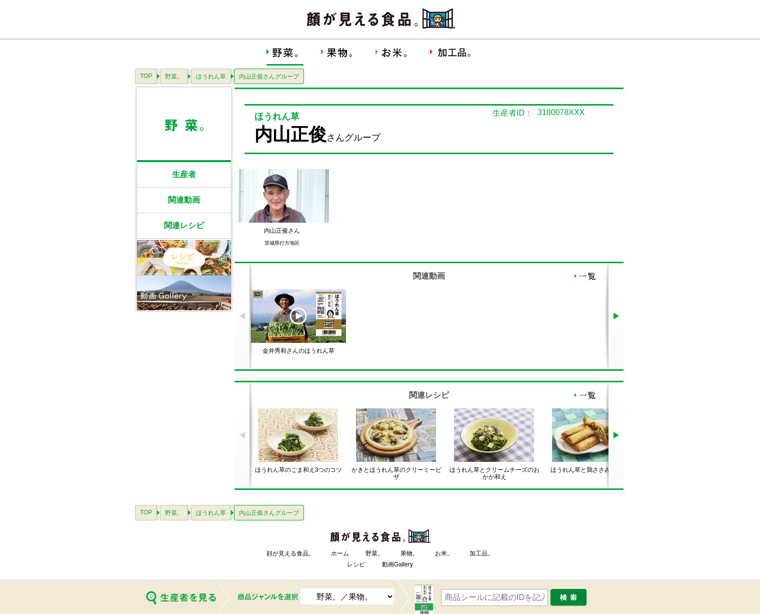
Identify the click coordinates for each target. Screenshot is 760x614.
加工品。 (482, 553)
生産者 (184, 174)
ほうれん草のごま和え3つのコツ (298, 469)
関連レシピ (184, 225)
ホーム (340, 553)
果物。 (409, 553)
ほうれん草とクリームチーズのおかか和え (495, 473)
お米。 (444, 553)
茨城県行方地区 (282, 243)
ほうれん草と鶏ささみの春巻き (592, 469)
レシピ (356, 564)
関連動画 (184, 200)
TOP (146, 76)
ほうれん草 (211, 76)
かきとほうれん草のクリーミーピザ (397, 473)
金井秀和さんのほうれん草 (298, 350)
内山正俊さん (282, 230)
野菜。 (174, 76)
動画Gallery (397, 564)
